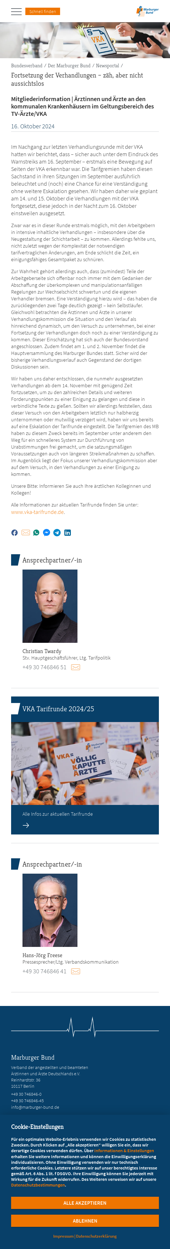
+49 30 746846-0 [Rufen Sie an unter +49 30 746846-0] (26, 1094)
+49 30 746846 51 (44, 667)
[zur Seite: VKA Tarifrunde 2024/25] (85, 765)
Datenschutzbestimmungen (38, 1185)
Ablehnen (85, 1220)
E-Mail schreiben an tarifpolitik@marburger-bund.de (78, 667)
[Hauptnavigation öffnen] (18, 12)
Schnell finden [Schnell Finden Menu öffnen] (42, 11)
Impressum (63, 1236)
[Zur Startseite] (147, 12)
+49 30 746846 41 (44, 971)
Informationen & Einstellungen (124, 1150)
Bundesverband (26, 65)
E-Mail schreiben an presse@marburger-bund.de (78, 971)
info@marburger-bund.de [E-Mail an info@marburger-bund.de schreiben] (35, 1107)
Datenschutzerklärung (96, 1236)
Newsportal (107, 65)
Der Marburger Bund (69, 65)
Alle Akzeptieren (85, 1203)
